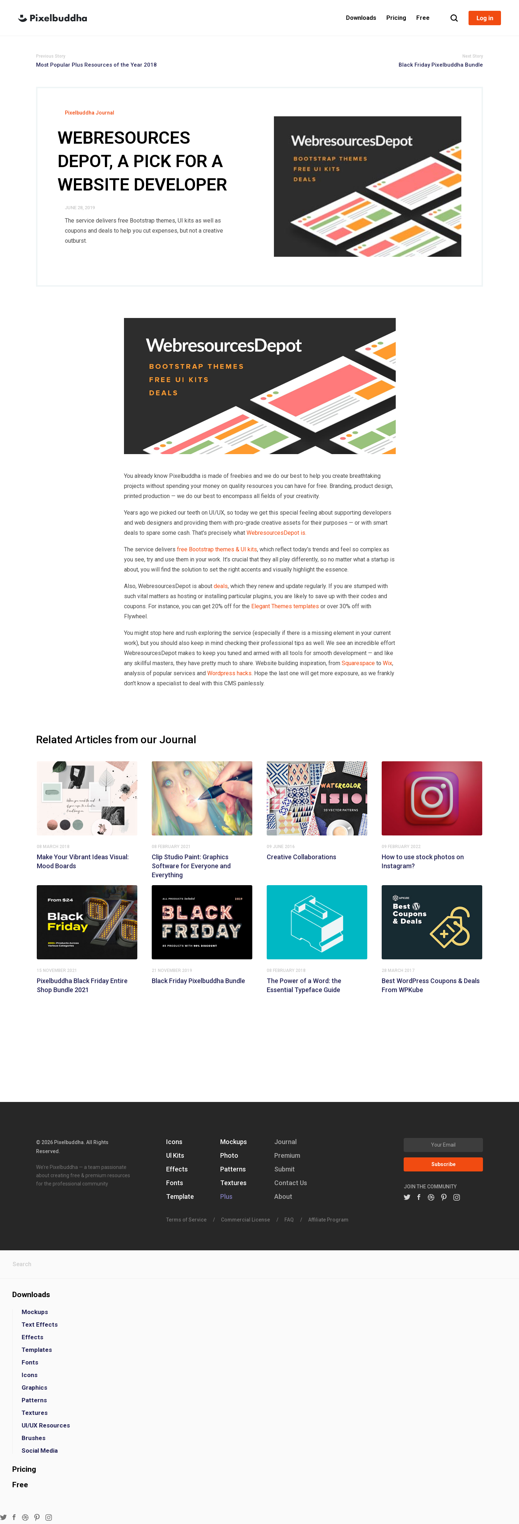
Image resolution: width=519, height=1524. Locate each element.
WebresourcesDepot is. (276, 532)
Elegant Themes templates (285, 606)
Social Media (40, 1451)
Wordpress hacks (229, 673)
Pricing (24, 1469)
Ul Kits (175, 1155)
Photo (229, 1155)
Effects (177, 1169)
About (283, 1196)
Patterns (233, 1169)
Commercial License (245, 1220)
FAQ (289, 1220)
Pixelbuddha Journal (89, 113)
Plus (226, 1196)
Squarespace (358, 663)
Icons (174, 1142)
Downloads (31, 1294)
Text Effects (40, 1325)
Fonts (174, 1183)
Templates (37, 1350)
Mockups (233, 1142)
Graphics (34, 1388)
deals (221, 586)
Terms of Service (186, 1220)
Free (20, 1484)
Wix (387, 663)
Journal (285, 1142)
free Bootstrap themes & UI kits (217, 549)
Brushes (33, 1438)
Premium (287, 1155)
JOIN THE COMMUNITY (430, 1186)
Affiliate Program (328, 1220)
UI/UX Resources (46, 1425)
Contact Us (290, 1183)
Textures (233, 1183)
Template (180, 1196)
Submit (284, 1169)
